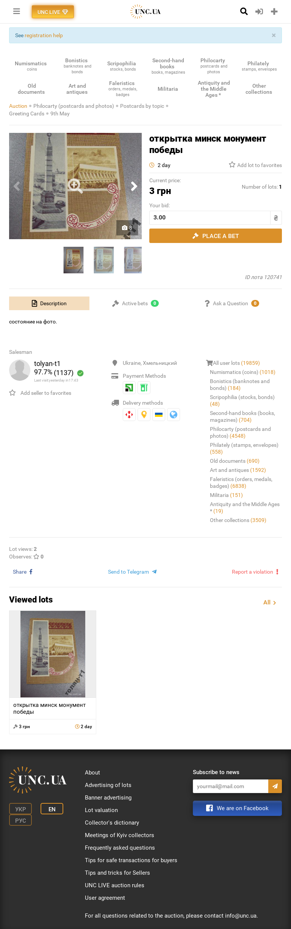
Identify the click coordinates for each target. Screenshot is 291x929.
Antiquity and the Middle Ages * (245, 507)
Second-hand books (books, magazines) (242, 416)
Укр (20, 809)
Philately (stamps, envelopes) (244, 448)
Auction (18, 106)
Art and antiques (238, 470)
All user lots (236, 363)
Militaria (226, 495)
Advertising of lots (108, 785)
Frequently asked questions (120, 847)
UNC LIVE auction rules (114, 885)
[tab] (49, 303)
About (92, 772)
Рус (20, 820)
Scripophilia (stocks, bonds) (242, 400)
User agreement (105, 897)
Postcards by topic (142, 106)
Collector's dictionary (112, 822)
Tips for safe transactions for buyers (131, 860)
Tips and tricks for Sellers (117, 872)
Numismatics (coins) (242, 372)
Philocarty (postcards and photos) (73, 106)
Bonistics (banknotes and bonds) (240, 384)
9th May (60, 113)
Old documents (235, 461)
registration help (44, 35)
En (52, 809)
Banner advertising (108, 797)
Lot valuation (101, 810)
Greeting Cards (26, 113)
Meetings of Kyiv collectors (119, 835)
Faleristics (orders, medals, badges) (241, 482)
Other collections (238, 520)
